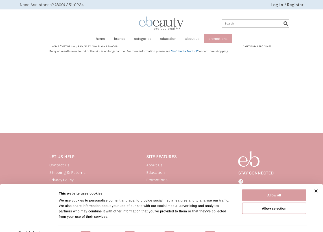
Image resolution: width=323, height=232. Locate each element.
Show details (235, 223)
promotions (217, 39)
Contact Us (59, 165)
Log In (277, 4)
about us (192, 39)
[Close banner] (316, 179)
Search (286, 23)
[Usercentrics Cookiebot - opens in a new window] (29, 223)
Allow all (274, 183)
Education (168, 39)
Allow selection (274, 197)
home (100, 39)
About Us (154, 165)
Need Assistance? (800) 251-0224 (52, 4)
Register (295, 4)
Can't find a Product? (257, 46)
